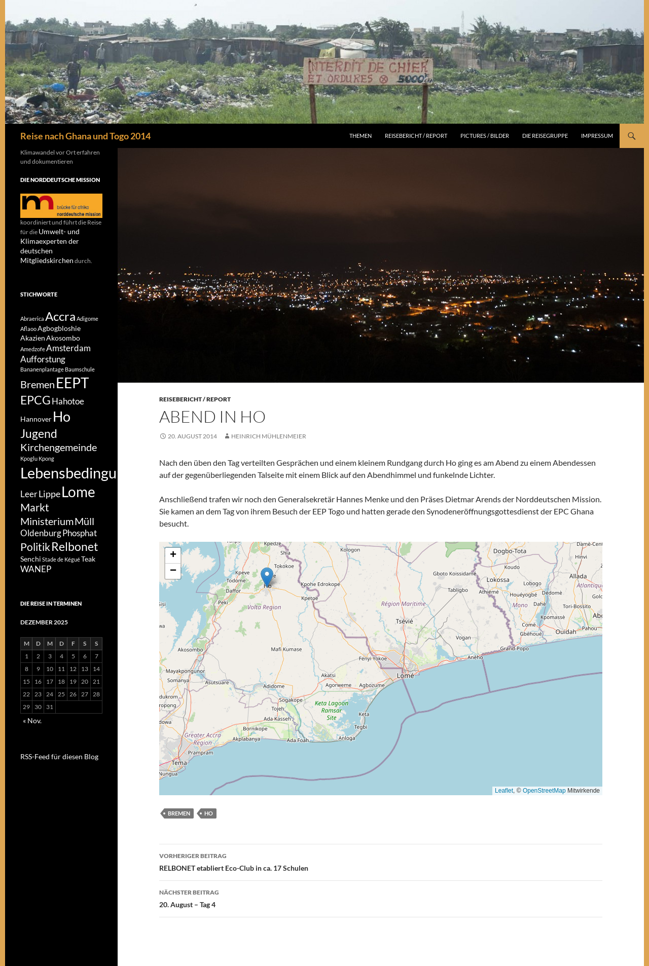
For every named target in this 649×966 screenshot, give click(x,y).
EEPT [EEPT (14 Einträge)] (72, 381)
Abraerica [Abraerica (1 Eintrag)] (32, 308)
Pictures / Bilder (484, 135)
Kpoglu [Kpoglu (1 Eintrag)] (29, 468)
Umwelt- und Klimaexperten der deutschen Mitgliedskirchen (59, 240)
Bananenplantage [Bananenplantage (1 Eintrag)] (42, 366)
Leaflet (504, 790)
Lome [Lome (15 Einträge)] (78, 505)
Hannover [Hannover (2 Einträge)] (36, 422)
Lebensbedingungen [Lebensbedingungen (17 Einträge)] (84, 484)
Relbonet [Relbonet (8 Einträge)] (74, 569)
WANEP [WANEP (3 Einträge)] (35, 595)
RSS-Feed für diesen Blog (53, 781)
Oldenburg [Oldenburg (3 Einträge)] (40, 554)
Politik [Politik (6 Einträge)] (35, 569)
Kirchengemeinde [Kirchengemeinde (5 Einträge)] (58, 456)
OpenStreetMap (544, 790)
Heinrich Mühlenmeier (268, 436)
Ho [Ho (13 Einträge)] (61, 420)
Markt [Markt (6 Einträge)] (34, 524)
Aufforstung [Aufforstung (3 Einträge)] (42, 356)
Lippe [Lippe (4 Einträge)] (49, 507)
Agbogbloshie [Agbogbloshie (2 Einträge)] (59, 320)
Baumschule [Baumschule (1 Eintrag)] (80, 366)
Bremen (179, 813)
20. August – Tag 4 (380, 897)
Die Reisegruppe (545, 135)
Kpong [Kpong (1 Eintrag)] (46, 468)
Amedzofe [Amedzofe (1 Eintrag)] (32, 344)
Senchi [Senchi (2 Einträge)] (30, 583)
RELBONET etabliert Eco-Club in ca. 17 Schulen (380, 861)
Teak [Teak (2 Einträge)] (88, 583)
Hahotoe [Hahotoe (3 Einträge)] (68, 402)
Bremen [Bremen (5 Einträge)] (37, 383)
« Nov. (31, 746)
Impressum (597, 135)
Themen (360, 135)
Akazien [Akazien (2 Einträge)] (32, 331)
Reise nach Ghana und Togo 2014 (85, 135)
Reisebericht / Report (416, 135)
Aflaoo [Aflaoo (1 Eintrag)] (28, 321)
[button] (267, 577)
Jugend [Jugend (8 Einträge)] (38, 439)
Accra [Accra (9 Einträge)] (60, 306)
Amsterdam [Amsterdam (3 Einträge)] (68, 343)
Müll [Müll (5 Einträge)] (84, 540)
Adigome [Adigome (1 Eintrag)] (87, 308)
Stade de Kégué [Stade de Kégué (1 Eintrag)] (61, 584)
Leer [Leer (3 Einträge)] (29, 508)
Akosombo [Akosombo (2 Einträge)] (63, 331)
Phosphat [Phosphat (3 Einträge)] (79, 554)
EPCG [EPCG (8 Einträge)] (35, 401)
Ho (208, 813)
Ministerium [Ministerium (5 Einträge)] (47, 540)
